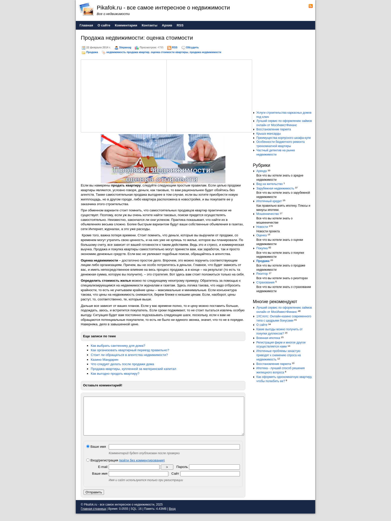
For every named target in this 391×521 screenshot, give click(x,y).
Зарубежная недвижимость (275, 188)
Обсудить (192, 47)
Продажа (92, 52)
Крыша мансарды (268, 133)
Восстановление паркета (273, 129)
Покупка (262, 248)
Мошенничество (267, 214)
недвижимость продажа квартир (127, 52)
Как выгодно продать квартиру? (115, 373)
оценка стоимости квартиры (169, 52)
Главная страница (93, 516)
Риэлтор (262, 273)
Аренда (261, 171)
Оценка (261, 235)
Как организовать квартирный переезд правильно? (130, 350)
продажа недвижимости (205, 52)
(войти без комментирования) (142, 468)
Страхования (265, 282)
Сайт (175, 481)
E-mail (102, 474)
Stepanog (125, 47)
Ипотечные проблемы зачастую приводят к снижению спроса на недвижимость (278, 355)
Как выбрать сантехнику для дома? (118, 345)
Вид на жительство (269, 184)
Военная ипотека (268, 338)
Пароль (182, 474)
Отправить (94, 500)
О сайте (261, 325)
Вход (172, 516)
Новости (262, 227)
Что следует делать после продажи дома (122, 364)
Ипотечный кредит (269, 201)
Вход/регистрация (125, 468)
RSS (175, 47)
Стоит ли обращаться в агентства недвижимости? (129, 355)
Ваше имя (96, 454)
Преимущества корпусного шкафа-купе (283, 138)
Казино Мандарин (104, 359)
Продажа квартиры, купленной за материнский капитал (133, 369)
